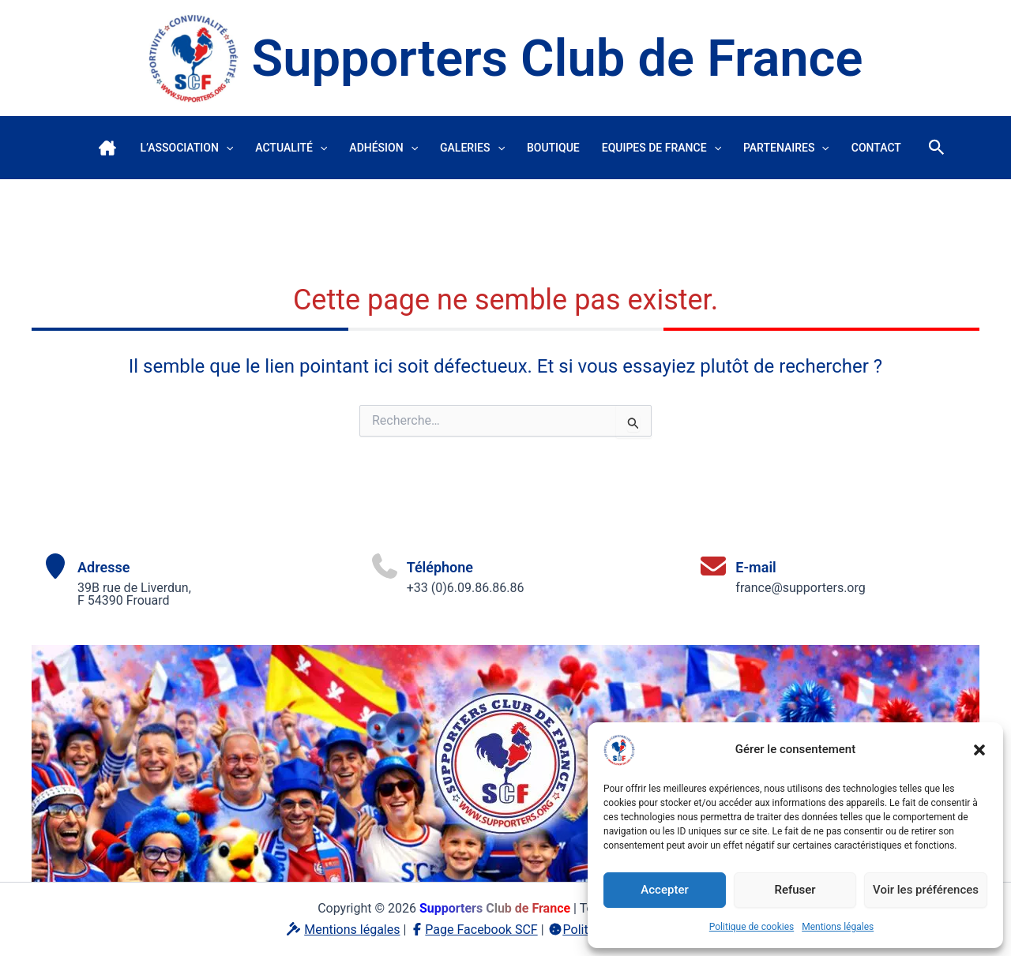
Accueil (107, 147)
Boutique (553, 147)
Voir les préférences (926, 890)
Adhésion (383, 147)
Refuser (794, 890)
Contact (876, 147)
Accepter (664, 890)
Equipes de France (661, 147)
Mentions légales (838, 926)
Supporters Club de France (557, 58)
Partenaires (786, 147)
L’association (186, 147)
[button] (979, 750)
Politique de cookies (751, 926)
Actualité (291, 147)
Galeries (472, 147)
